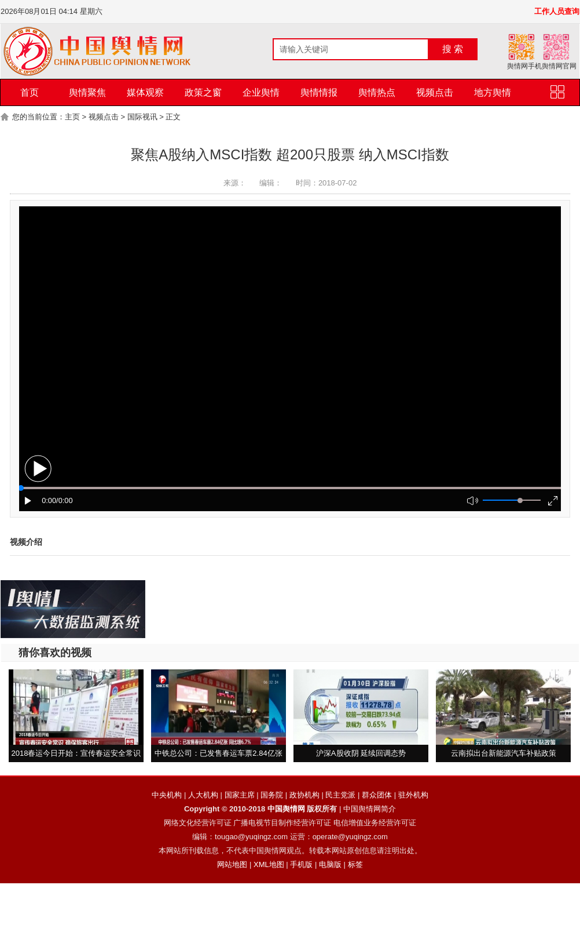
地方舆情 (492, 92)
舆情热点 (376, 92)
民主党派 (340, 795)
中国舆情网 (286, 808)
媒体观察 (145, 92)
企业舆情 (261, 92)
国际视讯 (142, 116)
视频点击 (434, 92)
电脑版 (330, 864)
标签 (355, 864)
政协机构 (304, 795)
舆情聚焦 (87, 92)
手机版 (301, 864)
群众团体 (377, 795)
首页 (29, 92)
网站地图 (232, 864)
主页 (72, 116)
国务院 (271, 795)
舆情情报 (318, 92)
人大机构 (203, 795)
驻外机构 (413, 795)
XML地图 (269, 864)
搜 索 (452, 49)
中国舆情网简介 (369, 808)
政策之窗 (203, 92)
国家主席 (240, 795)
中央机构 (167, 795)
